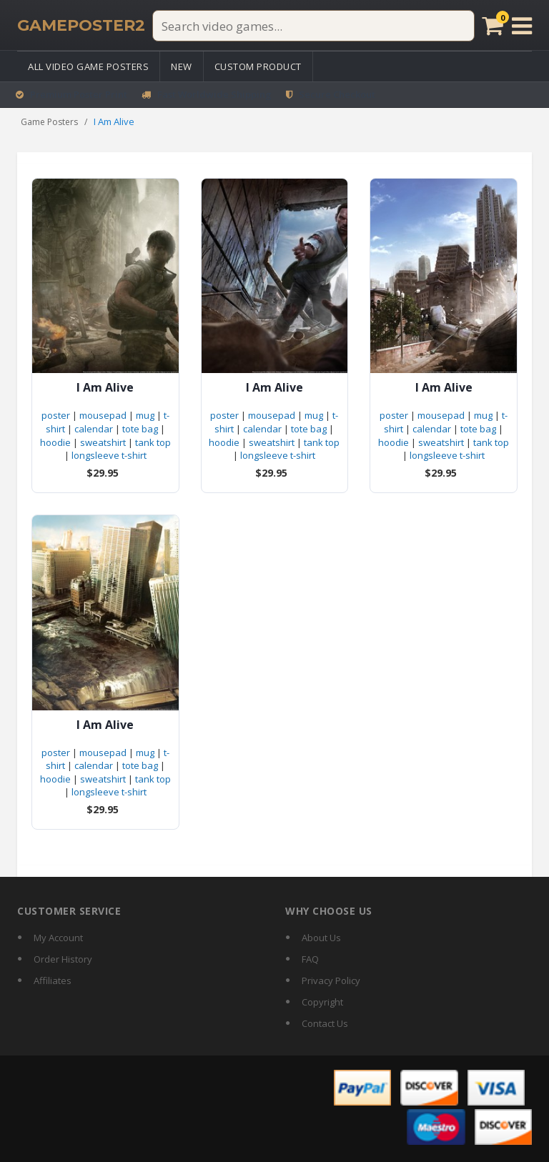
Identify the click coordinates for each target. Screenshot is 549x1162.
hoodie (55, 442)
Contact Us (325, 1023)
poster (55, 415)
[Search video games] (313, 25)
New (181, 66)
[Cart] (492, 26)
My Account (58, 937)
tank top (153, 442)
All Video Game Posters (88, 66)
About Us (321, 937)
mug (145, 415)
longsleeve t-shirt (109, 455)
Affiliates (52, 980)
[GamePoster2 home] (81, 26)
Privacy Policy (331, 980)
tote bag (140, 428)
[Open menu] (522, 26)
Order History (63, 959)
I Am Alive (105, 387)
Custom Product (258, 66)
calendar (93, 428)
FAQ (310, 959)
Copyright (322, 1001)
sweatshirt (103, 442)
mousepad (103, 415)
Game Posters (49, 122)
